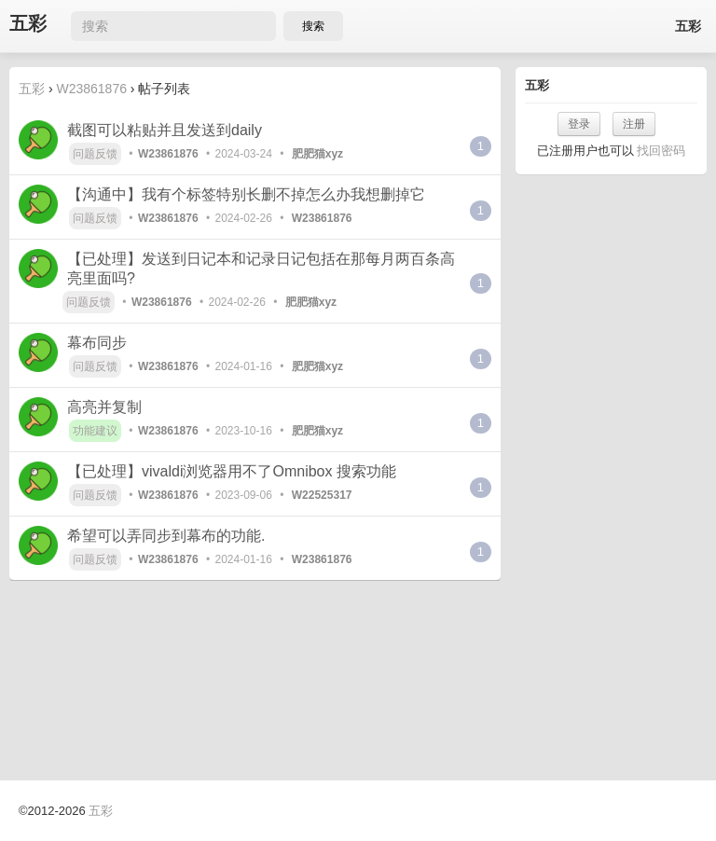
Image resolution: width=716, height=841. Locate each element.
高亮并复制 (104, 407)
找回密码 (661, 151)
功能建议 (95, 430)
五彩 (28, 24)
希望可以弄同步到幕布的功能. (166, 536)
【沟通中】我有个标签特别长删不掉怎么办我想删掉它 (246, 194)
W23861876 (91, 88)
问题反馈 (95, 153)
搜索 (313, 26)
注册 (634, 124)
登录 (579, 124)
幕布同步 (97, 343)
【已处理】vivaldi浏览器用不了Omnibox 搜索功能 (231, 471)
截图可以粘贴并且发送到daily (164, 130)
